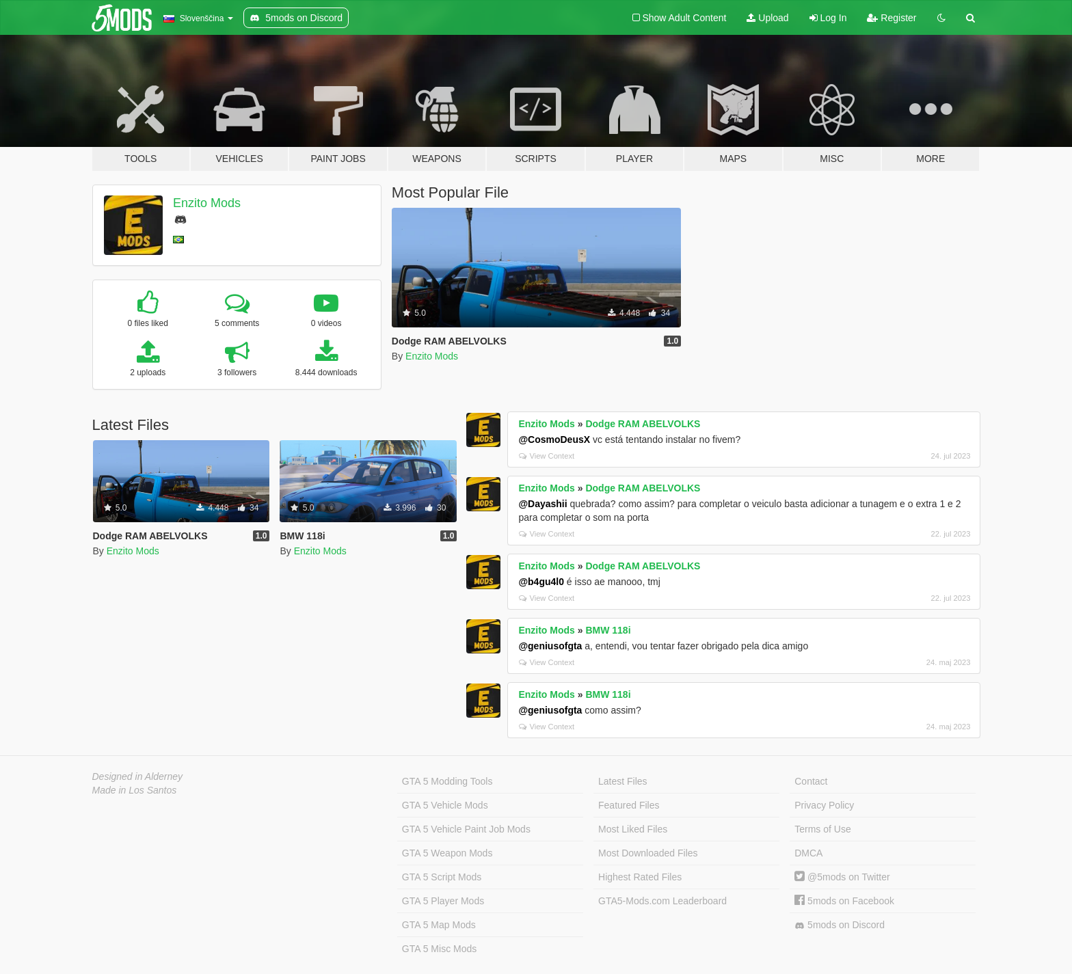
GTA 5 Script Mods (441, 876)
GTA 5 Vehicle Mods (445, 805)
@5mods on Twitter (841, 877)
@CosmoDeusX (554, 439)
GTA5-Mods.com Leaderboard (662, 900)
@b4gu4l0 (541, 581)
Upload (767, 17)
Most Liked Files (632, 829)
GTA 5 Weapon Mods (447, 853)
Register (891, 17)
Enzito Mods (207, 203)
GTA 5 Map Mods (439, 924)
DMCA (808, 853)
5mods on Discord (839, 925)
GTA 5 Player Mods (443, 900)
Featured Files (628, 805)
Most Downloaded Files (648, 853)
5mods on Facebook (844, 901)
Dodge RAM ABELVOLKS (642, 423)
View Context (546, 456)
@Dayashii (542, 503)
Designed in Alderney (137, 776)
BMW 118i (607, 630)
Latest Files (622, 781)
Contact (810, 781)
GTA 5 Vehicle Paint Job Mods (466, 829)
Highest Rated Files (640, 876)
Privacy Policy (824, 805)
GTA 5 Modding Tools (447, 781)
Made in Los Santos (134, 790)
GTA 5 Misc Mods (439, 948)
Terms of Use (822, 829)
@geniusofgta (550, 645)
